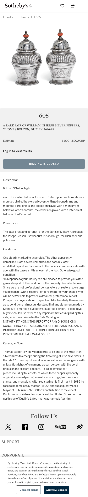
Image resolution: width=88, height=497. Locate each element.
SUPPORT (10, 442)
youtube (60, 427)
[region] (44, 477)
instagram (41, 427)
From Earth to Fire (14, 17)
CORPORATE (13, 455)
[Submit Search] (52, 6)
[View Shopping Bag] (72, 6)
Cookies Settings (29, 489)
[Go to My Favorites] (62, 6)
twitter (8, 427)
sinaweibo (80, 426)
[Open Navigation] (83, 6)
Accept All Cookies (56, 489)
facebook (25, 427)
